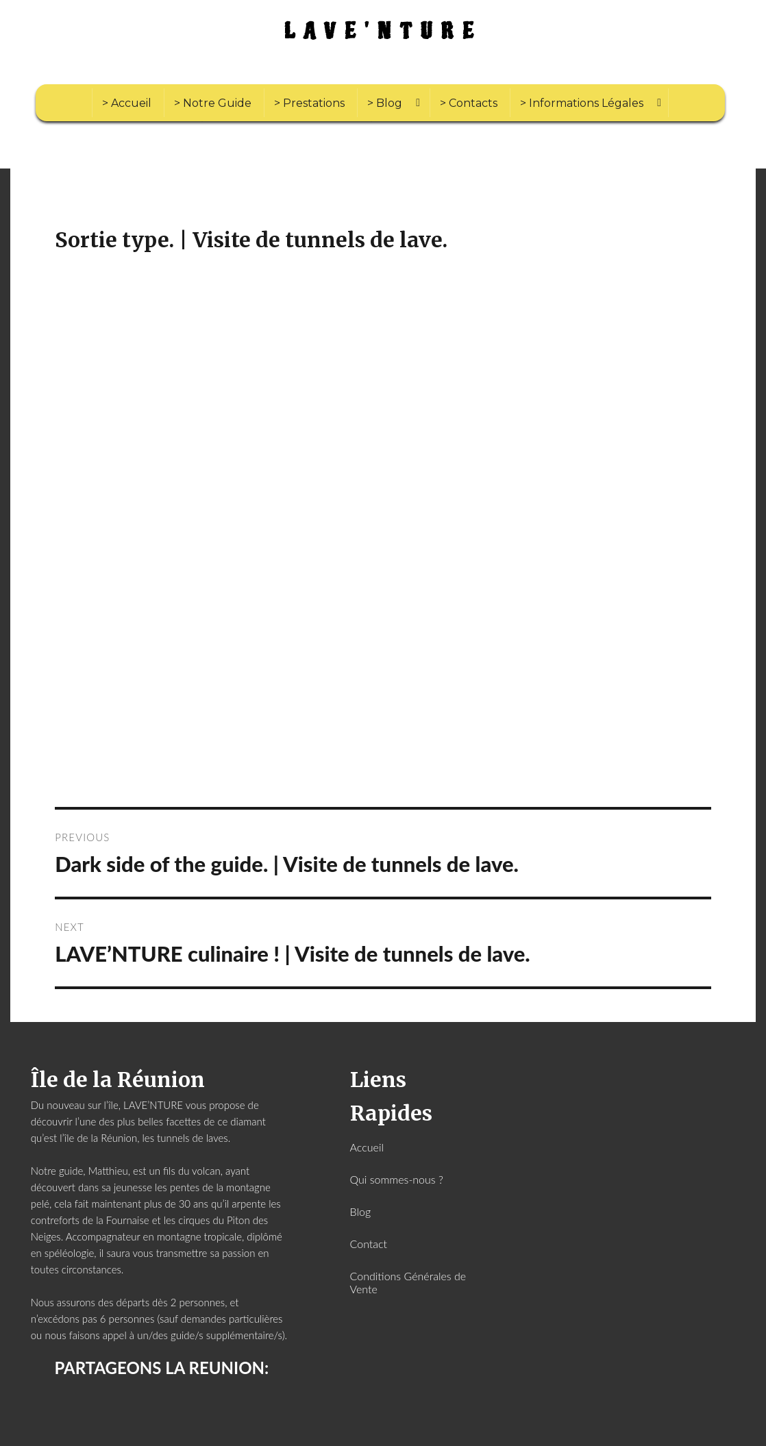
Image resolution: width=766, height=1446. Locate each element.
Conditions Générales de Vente (408, 1282)
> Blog (384, 103)
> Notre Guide (212, 103)
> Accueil (126, 103)
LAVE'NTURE (383, 31)
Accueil (367, 1147)
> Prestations (309, 103)
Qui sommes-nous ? (396, 1179)
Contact (369, 1243)
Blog (360, 1211)
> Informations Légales (581, 103)
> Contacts (468, 103)
